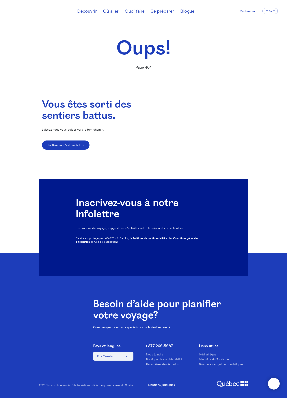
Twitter (199, 255)
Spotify (189, 255)
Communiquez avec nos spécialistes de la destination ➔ (131, 327)
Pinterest (180, 255)
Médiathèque (207, 354)
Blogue (187, 11)
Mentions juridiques (161, 384)
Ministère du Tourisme (214, 359)
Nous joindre (154, 354)
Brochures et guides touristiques (221, 364)
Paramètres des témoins (162, 364)
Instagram (170, 255)
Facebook (161, 255)
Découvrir (87, 11)
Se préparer (162, 11)
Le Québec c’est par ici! (66, 145)
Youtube (208, 255)
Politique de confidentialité (149, 238)
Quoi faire (135, 11)
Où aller (111, 11)
